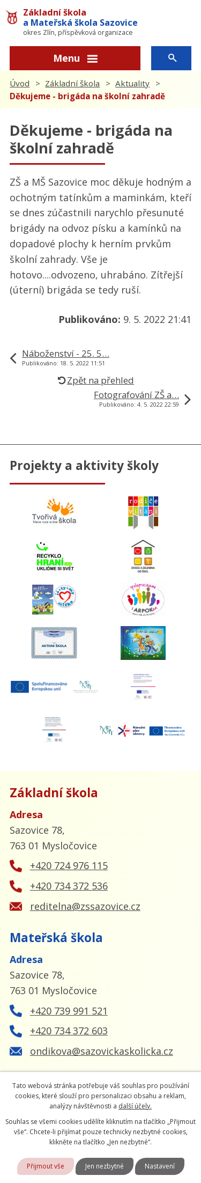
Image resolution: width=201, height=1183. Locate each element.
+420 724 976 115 (69, 865)
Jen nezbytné (104, 1166)
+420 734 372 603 (69, 1030)
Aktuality (132, 83)
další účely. (135, 1106)
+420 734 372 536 (69, 885)
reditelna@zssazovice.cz (85, 906)
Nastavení (160, 1166)
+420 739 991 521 (69, 1010)
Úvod (19, 83)
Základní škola (72, 83)
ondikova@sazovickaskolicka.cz (101, 1051)
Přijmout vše (45, 1166)
